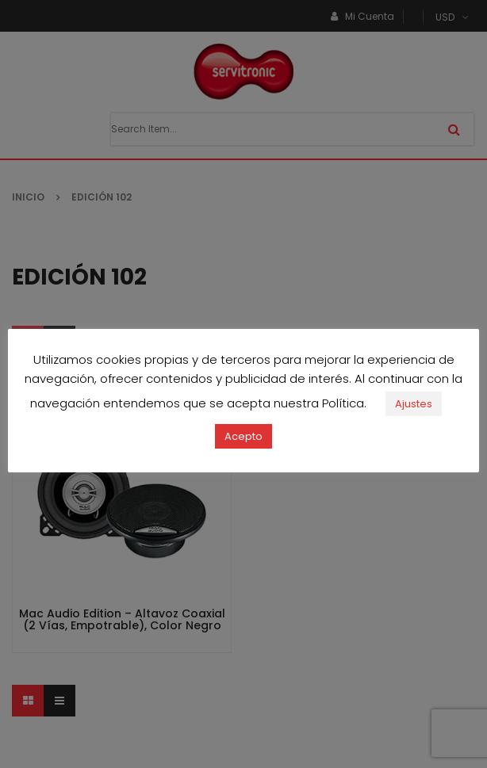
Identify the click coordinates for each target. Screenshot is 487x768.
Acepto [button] (243, 436)
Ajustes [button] (413, 403)
